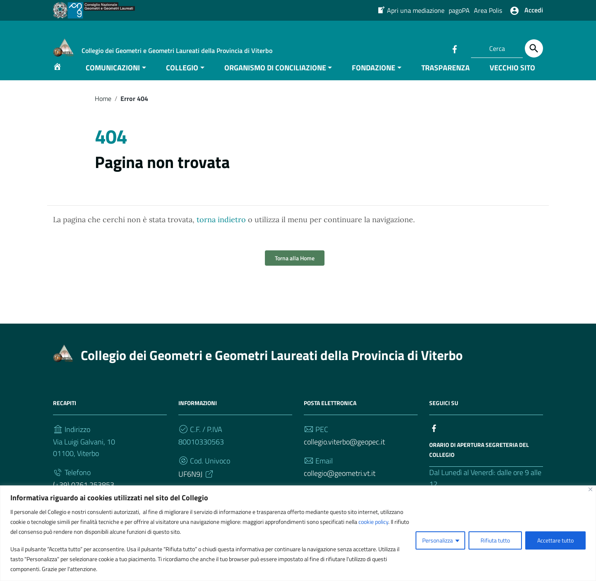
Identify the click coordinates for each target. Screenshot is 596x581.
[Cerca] (534, 48)
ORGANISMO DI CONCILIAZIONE (275, 80)
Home (103, 111)
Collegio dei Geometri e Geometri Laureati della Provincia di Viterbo (272, 368)
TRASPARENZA (445, 80)
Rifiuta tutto (495, 540)
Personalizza (437, 540)
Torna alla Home (295, 270)
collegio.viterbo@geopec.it (344, 454)
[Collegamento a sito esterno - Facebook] (454, 48)
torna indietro (221, 232)
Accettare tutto (555, 540)
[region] (298, 533)
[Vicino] (590, 489)
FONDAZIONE (373, 80)
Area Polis (488, 10)
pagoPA (459, 10)
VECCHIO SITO (512, 80)
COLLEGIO (182, 80)
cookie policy (373, 521)
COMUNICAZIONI (113, 80)
